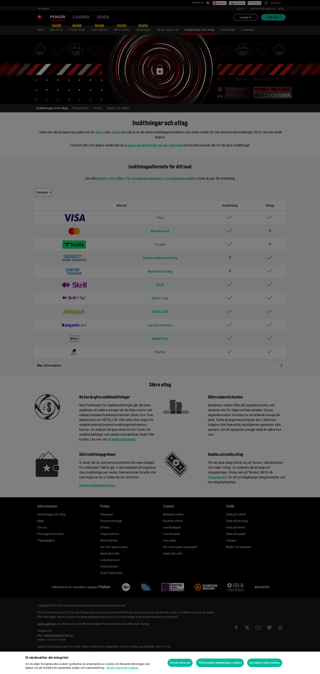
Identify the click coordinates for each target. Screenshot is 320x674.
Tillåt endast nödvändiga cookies (220, 662)
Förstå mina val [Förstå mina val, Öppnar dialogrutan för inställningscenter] (180, 662)
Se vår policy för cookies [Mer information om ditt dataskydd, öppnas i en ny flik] (123, 667)
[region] (160, 663)
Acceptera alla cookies (264, 662)
